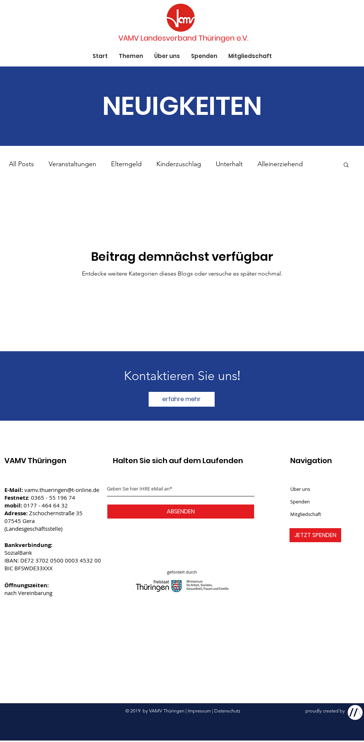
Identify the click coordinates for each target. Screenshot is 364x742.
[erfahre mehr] (182, 399)
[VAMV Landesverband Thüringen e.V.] (183, 38)
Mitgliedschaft (305, 514)
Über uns (300, 489)
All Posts (21, 164)
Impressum (199, 711)
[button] (346, 165)
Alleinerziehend (280, 164)
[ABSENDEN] (180, 511)
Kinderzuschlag (178, 164)
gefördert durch (182, 572)
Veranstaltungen (72, 164)
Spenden (300, 501)
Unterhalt (229, 164)
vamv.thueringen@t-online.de (61, 489)
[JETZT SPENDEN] (315, 535)
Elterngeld (126, 164)
